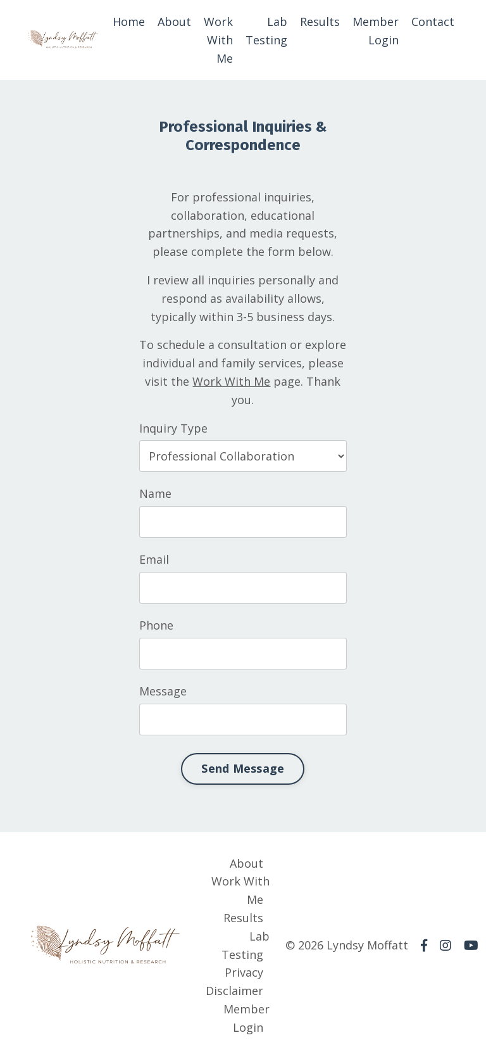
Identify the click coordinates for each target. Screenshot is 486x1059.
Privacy (244, 972)
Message (161, 691)
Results (320, 21)
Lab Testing (266, 31)
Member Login (375, 31)
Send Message (242, 768)
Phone (155, 625)
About (174, 21)
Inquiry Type (172, 428)
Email (153, 559)
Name (154, 493)
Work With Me (218, 40)
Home (129, 21)
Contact (432, 21)
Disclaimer (234, 990)
